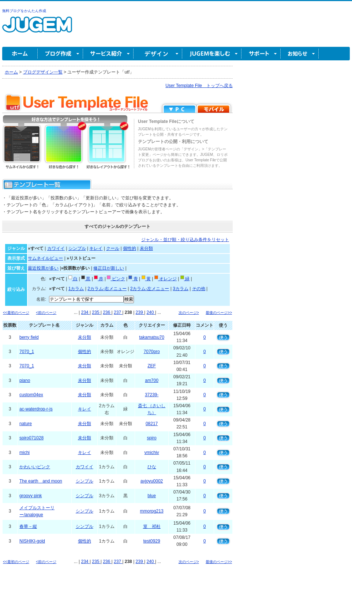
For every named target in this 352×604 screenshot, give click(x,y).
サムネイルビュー (45, 258)
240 (150, 312)
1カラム (76, 288)
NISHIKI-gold (32, 541)
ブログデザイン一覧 (43, 72)
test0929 (151, 541)
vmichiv (152, 452)
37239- (151, 394)
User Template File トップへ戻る (199, 85)
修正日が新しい (108, 268)
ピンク (116, 278)
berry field (29, 337)
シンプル (77, 248)
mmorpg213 (152, 511)
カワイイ (56, 248)
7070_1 (26, 351)
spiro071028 (31, 437)
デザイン (158, 53)
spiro (152, 437)
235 (96, 312)
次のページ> (189, 313)
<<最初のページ (16, 313)
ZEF (151, 365)
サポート (261, 53)
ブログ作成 (60, 53)
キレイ (95, 248)
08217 (152, 423)
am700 (151, 380)
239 (140, 312)
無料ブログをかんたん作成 (24, 11)
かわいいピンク (34, 466)
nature (25, 423)
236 (107, 312)
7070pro (152, 351)
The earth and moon (40, 481)
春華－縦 (28, 526)
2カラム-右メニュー (107, 288)
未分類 (146, 248)
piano (24, 380)
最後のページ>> (219, 313)
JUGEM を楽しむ (211, 53)
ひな (151, 466)
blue (151, 495)
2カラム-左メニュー (149, 288)
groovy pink (30, 495)
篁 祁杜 (152, 526)
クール (112, 248)
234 (85, 312)
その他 (198, 288)
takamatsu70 (151, 337)
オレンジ (165, 278)
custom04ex (31, 394)
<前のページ (46, 313)
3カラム (180, 288)
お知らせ (300, 53)
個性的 (129, 248)
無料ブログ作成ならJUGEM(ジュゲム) (37, 28)
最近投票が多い (43, 268)
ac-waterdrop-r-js (36, 409)
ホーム (20, 53)
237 (118, 312)
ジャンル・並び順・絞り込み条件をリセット (185, 239)
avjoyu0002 (152, 481)
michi (24, 452)
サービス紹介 (108, 53)
